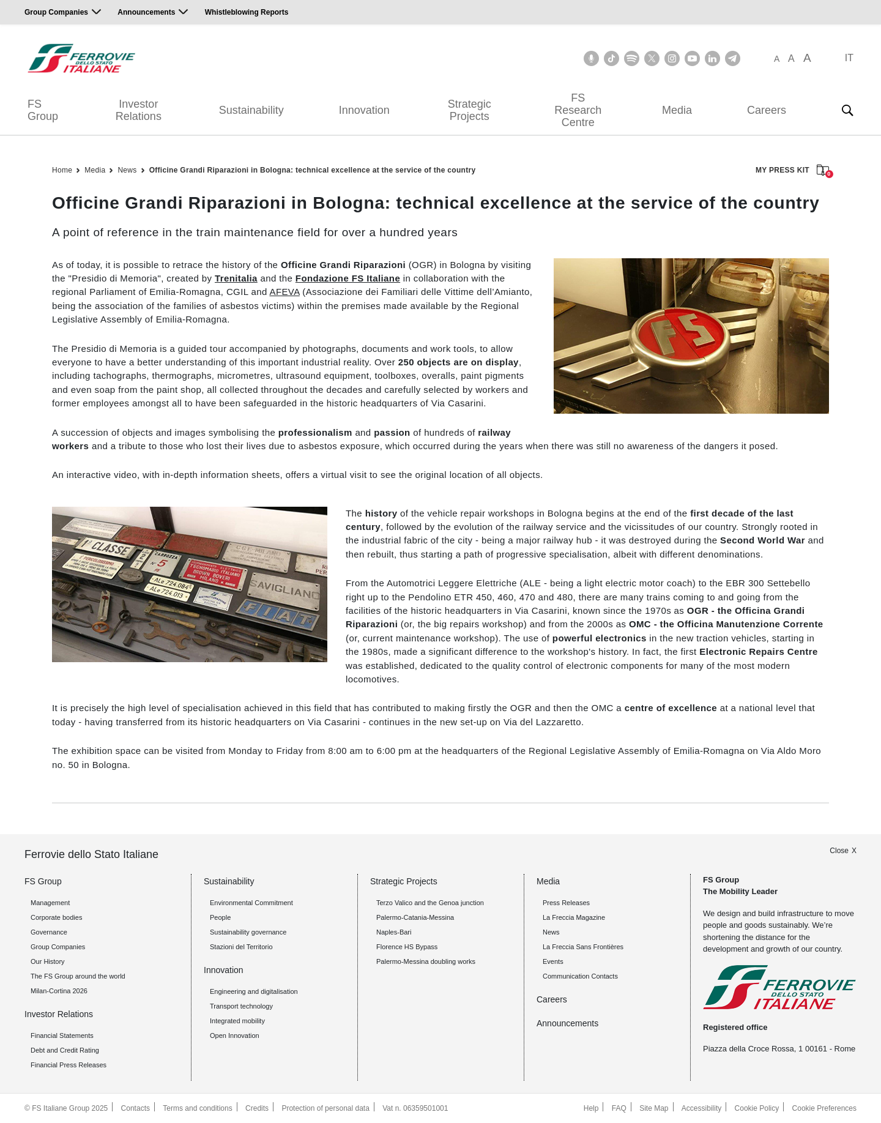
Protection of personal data (325, 1108)
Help (591, 1108)
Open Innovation (234, 1035)
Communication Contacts (580, 976)
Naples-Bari (393, 932)
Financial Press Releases (68, 1065)
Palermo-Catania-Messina (415, 917)
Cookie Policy (757, 1108)
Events (553, 961)
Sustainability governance (248, 932)
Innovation (364, 110)
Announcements (146, 12)
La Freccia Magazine (574, 917)
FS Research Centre (577, 110)
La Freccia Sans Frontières (583, 946)
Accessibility (701, 1108)
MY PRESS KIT (792, 171)
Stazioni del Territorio (241, 946)
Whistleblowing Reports (247, 12)
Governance (49, 932)
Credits (257, 1108)
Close (839, 850)
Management (50, 902)
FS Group (43, 110)
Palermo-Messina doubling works (425, 961)
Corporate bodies (56, 917)
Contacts (135, 1108)
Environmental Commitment (251, 902)
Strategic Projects (469, 110)
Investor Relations (139, 110)
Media (677, 110)
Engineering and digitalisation (254, 991)
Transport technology (241, 1006)
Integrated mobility (237, 1020)
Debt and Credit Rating (65, 1050)
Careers (766, 110)
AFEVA (284, 291)
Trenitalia (236, 278)
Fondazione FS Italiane (348, 278)
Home (62, 170)
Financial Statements (62, 1035)
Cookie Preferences (824, 1108)
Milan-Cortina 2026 (59, 990)
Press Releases (566, 902)
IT (849, 58)
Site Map (653, 1108)
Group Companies (56, 12)
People (220, 917)
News (126, 170)
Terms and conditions (197, 1108)
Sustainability (251, 110)
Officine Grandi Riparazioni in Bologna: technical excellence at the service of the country (312, 170)
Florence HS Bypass (406, 946)
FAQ (619, 1108)
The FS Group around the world (78, 976)
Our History (48, 961)
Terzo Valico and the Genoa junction (430, 902)
